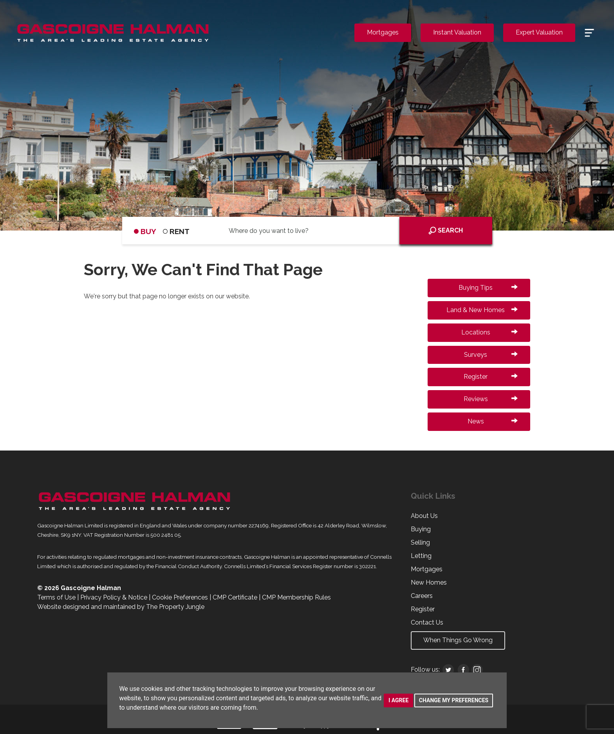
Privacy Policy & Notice (113, 597)
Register (491, 376)
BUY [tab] (145, 231)
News (493, 421)
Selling (420, 542)
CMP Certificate (235, 597)
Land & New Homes (482, 310)
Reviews (491, 399)
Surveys (491, 354)
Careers (422, 596)
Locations (489, 332)
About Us (424, 516)
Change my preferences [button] (453, 700)
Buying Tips (488, 287)
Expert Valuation (539, 32)
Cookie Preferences (180, 597)
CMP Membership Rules (296, 597)
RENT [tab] (176, 231)
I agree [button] (398, 700)
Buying (421, 529)
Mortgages (383, 32)
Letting (421, 556)
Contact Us (427, 622)
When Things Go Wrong (458, 640)
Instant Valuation (457, 32)
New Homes (429, 582)
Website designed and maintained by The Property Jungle (120, 606)
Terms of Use (56, 597)
